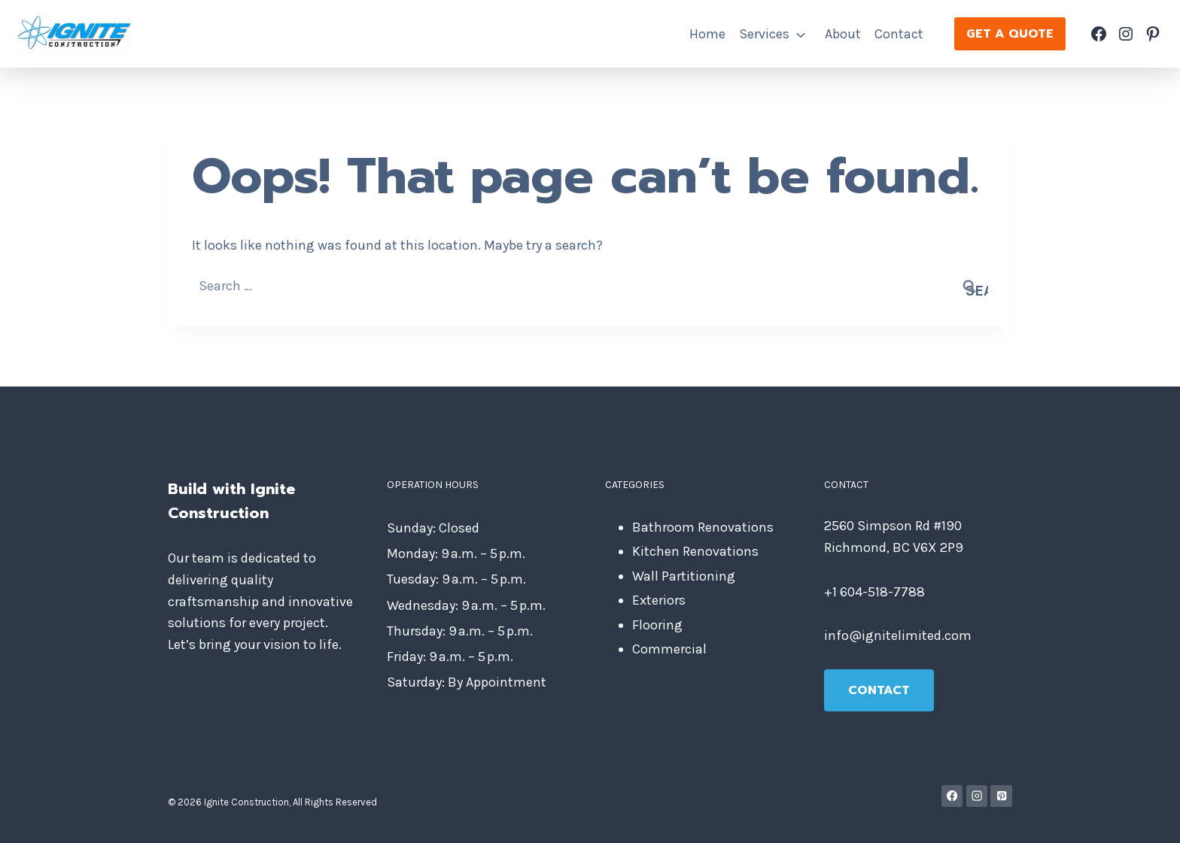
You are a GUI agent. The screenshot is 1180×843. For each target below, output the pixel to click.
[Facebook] (952, 796)
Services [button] (764, 34)
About (843, 34)
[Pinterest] (1001, 796)
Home (707, 34)
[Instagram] (977, 796)
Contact (898, 34)
